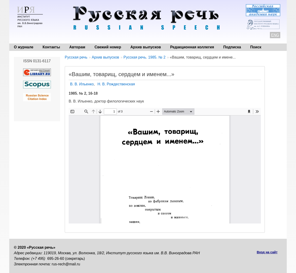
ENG (275, 35)
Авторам (77, 47)
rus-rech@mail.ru (66, 264)
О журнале (23, 47)
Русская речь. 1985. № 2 (144, 57)
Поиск (255, 47)
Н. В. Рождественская (116, 84)
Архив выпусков (145, 47)
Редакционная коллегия (192, 47)
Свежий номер (108, 47)
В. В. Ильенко (82, 84)
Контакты (51, 47)
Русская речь (76, 57)
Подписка (232, 47)
